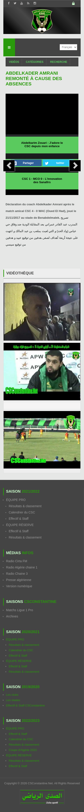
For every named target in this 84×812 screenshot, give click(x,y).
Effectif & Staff (18, 518)
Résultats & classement (25, 506)
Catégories (34, 62)
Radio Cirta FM (16, 561)
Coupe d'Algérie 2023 (23, 750)
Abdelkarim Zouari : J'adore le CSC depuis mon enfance (42, 144)
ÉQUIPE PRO (16, 500)
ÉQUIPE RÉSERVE (20, 525)
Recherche (58, 62)
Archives (12, 616)
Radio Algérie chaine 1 (21, 567)
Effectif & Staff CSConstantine (25, 705)
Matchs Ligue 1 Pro (19, 610)
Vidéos (14, 62)
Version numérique (19, 586)
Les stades (13, 700)
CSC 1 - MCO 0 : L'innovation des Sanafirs (42, 180)
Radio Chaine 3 (17, 573)
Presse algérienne (18, 580)
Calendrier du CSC (22, 512)
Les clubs (12, 694)
